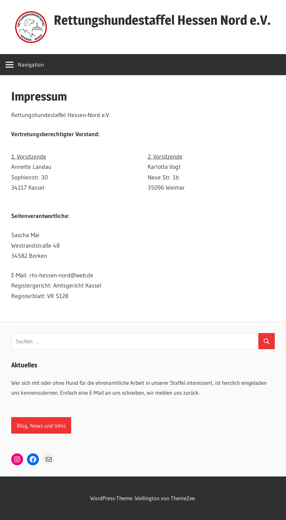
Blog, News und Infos (41, 425)
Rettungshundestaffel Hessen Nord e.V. (162, 20)
